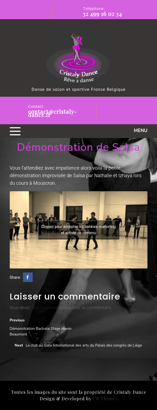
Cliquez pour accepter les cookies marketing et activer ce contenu (78, 230)
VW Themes (104, 398)
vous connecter (44, 308)
